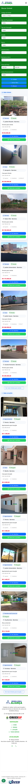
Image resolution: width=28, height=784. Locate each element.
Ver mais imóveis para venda (14, 388)
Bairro (3, 42)
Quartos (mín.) (5, 50)
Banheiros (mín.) (5, 57)
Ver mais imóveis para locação (14, 692)
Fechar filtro (14, 82)
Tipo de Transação (6, 27)
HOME (14, 725)
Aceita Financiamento (7, 72)
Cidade (3, 35)
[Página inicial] (7, 3)
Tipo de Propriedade (7, 20)
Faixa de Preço (5, 64)
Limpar (14, 79)
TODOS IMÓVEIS (14, 732)
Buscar (14, 86)
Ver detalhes (14, 136)
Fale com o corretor (14, 139)
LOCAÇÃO (13, 729)
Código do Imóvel (6, 13)
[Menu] (26, 3)
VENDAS (14, 727)
